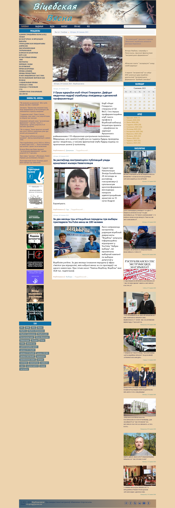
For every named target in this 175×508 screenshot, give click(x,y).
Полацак (35, 340)
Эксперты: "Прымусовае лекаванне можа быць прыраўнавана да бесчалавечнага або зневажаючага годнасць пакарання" (34, 109)
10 (153, 98)
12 (131, 102)
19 (131, 105)
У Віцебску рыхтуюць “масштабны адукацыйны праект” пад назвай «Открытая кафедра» (139, 355)
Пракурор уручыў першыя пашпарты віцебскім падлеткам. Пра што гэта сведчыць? (138, 390)
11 (126, 102)
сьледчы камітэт (32, 366)
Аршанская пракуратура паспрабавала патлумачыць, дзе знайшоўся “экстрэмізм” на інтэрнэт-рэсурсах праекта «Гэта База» (138, 422)
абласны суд (31, 343)
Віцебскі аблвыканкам (36, 331)
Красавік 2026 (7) (133, 118)
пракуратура (34, 363)
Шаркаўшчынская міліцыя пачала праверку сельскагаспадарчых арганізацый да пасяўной (139, 176)
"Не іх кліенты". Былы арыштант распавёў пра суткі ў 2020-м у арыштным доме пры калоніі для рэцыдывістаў (34, 131)
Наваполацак (24, 340)
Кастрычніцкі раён (26, 337)
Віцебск (23, 331)
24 (153, 105)
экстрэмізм (24, 369)
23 (149, 105)
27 (135, 108)
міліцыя (40, 359)
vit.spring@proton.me (34, 504)
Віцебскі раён (42, 334)
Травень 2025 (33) (133, 143)
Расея (42, 340)
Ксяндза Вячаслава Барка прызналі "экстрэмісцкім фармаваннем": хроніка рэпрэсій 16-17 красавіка (33, 151)
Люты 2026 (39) (132, 122)
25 (126, 108)
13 (135, 102)
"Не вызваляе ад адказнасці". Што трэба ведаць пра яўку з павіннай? (33, 104)
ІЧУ (21, 327)
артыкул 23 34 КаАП (27, 353)
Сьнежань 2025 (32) (134, 127)
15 (144, 102)
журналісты (41, 356)
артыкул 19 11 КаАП (27, 350)
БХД (33, 327)
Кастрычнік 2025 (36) (134, 131)
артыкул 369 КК (42, 353)
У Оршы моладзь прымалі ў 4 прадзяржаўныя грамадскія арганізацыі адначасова (136, 490)
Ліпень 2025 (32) (132, 138)
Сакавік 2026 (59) (133, 120)
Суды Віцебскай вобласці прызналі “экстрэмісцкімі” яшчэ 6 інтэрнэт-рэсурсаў (139, 283)
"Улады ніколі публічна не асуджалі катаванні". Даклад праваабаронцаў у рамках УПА (35, 138)
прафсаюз (44, 363)
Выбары (69, 277)
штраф (42, 366)
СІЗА (22, 343)
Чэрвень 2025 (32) (133, 141)
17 (153, 102)
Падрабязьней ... (82, 150)
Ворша (40, 327)
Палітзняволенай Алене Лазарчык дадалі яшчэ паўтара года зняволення (34, 161)
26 (131, 108)
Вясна (59, 18)
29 (144, 108)
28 (140, 108)
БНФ (27, 327)
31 (153, 108)
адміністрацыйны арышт (28, 347)
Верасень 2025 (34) (133, 134)
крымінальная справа (27, 359)
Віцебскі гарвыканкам (27, 334)
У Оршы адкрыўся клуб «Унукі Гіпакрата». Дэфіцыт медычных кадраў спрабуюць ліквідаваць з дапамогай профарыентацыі (85, 95)
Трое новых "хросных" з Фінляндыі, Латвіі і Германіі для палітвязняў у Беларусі (35, 157)
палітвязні (23, 363)
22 (144, 105)
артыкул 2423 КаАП (27, 356)
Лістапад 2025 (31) (133, 129)
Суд (67, 209)
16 (149, 102)
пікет (22, 366)
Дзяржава (70, 150)
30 (149, 108)
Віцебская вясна (38, 502)
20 (135, 105)
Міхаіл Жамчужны (42, 337)
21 (140, 105)
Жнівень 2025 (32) (133, 136)
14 (140, 102)
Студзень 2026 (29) (133, 125)
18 (126, 105)
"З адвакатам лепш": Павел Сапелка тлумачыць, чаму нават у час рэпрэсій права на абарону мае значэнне (35, 116)
